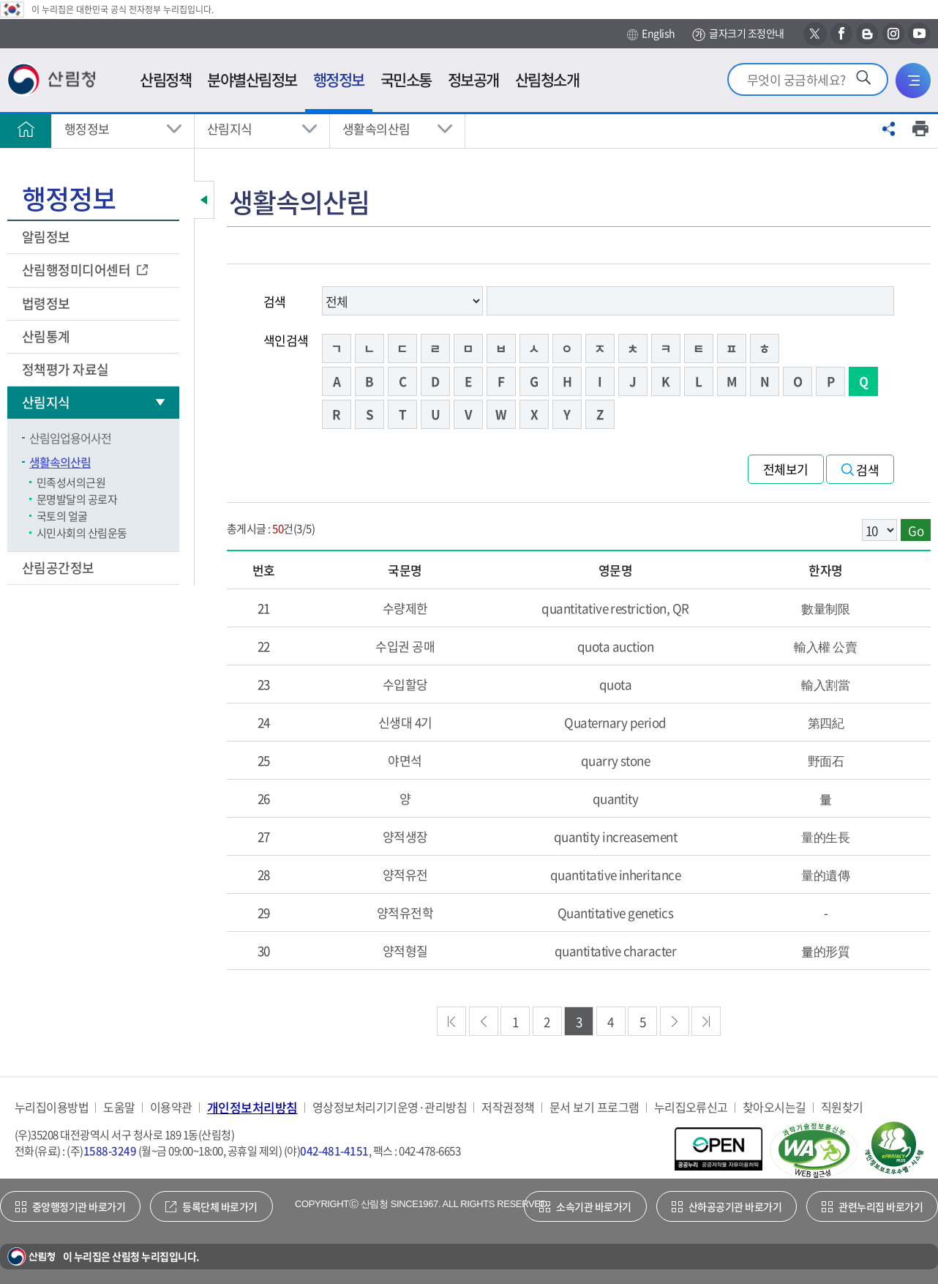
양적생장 (405, 836)
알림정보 (47, 237)
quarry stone (615, 760)
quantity (616, 798)
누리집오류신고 (691, 1107)
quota (615, 684)
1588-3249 (109, 1151)
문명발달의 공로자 (77, 499)
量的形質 (825, 950)
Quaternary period (615, 722)
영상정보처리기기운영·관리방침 (389, 1107)
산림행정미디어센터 (77, 270)
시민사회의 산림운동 (82, 533)
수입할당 (405, 684)
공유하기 (889, 129)
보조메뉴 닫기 (204, 200)
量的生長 (825, 836)
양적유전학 (405, 912)
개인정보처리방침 (252, 1107)
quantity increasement (615, 836)
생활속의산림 (376, 128)
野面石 (826, 760)
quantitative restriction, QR (615, 608)
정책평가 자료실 (65, 369)
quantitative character (616, 950)
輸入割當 (825, 684)
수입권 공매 (405, 646)
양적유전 (405, 874)
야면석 (404, 760)
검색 (274, 301)
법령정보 (47, 303)
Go (915, 530)
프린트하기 (920, 129)
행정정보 (87, 128)
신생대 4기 (405, 722)
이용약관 (171, 1107)
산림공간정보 (59, 568)
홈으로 (25, 129)
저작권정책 (507, 1107)
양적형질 (405, 950)
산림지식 (229, 128)
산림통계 (47, 336)
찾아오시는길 (774, 1107)
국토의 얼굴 (62, 516)
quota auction (615, 646)
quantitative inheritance (615, 874)
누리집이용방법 (52, 1107)
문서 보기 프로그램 (594, 1107)
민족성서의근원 (71, 482)
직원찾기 (842, 1107)
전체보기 (785, 469)
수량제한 (405, 608)
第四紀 (826, 722)
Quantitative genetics (615, 912)
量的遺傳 (825, 874)
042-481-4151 (334, 1151)
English (651, 33)
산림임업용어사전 (70, 438)
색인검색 (286, 340)
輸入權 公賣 (825, 646)
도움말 (119, 1107)
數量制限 (825, 608)
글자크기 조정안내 (738, 34)
